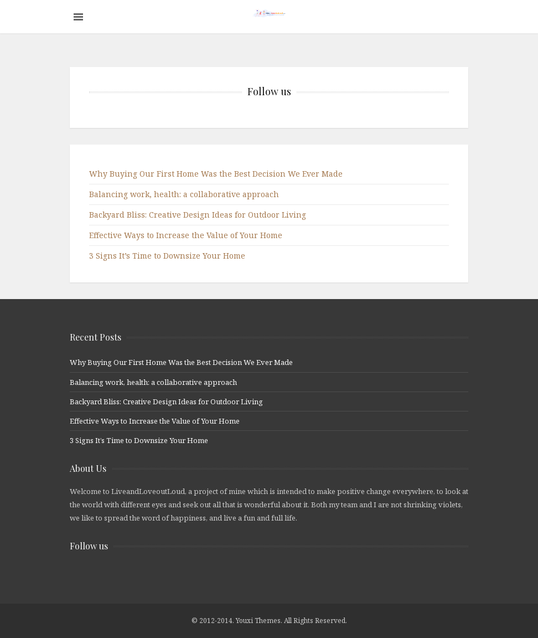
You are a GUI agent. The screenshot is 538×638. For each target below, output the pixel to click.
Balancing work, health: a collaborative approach (184, 194)
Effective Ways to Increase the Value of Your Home (185, 235)
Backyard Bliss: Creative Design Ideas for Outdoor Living (197, 214)
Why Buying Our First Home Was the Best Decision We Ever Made (216, 173)
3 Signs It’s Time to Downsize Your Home (167, 255)
